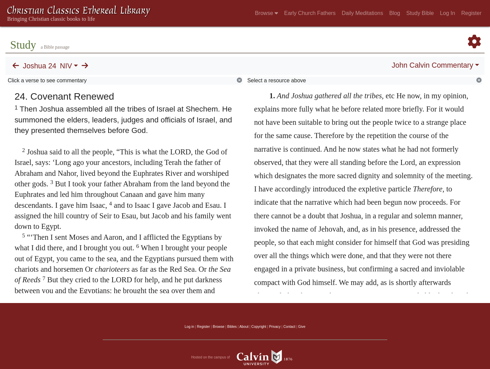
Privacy (275, 327)
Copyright (258, 327)
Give (301, 327)
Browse (266, 13)
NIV (66, 66)
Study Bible (420, 13)
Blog (394, 13)
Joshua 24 (39, 66)
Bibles (232, 327)
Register (471, 13)
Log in (189, 327)
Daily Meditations (362, 13)
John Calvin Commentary (432, 65)
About (243, 327)
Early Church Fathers (310, 13)
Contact (289, 327)
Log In (447, 13)
